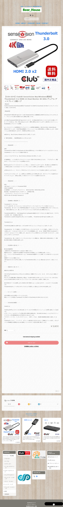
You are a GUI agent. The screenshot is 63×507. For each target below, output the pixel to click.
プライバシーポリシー (54, 460)
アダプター (7, 455)
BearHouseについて (53, 453)
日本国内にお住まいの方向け (31, 343)
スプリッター (8, 460)
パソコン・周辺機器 (9, 452)
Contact (45, 20)
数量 (5, 327)
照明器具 (7, 491)
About (23, 20)
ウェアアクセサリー (9, 471)
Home (17, 20)
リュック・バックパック (9, 485)
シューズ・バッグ (9, 481)
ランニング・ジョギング (9, 475)
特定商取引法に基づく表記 (54, 464)
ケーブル (7, 458)
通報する (57, 387)
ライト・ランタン (9, 478)
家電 (6, 488)
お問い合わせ (52, 457)
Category (31, 20)
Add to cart (31, 339)
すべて (9, 401)
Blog (38, 20)
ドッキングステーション (9, 464)
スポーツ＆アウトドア (9, 468)
